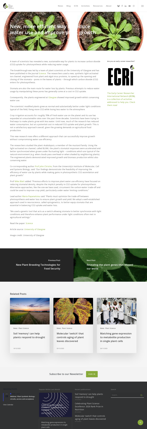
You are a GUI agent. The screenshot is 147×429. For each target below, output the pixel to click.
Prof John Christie (43, 153)
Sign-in (91, 361)
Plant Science (24, 315)
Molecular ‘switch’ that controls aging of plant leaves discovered (90, 404)
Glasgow (52, 84)
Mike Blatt (20, 168)
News (15, 315)
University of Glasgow (34, 216)
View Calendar (8, 391)
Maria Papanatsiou (31, 183)
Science (42, 60)
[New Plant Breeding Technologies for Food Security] (37, 251)
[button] (142, 6)
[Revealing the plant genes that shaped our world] (110, 251)
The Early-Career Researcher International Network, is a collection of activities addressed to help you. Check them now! (121, 86)
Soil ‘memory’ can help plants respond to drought (89, 382)
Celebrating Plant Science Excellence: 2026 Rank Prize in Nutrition (89, 393)
